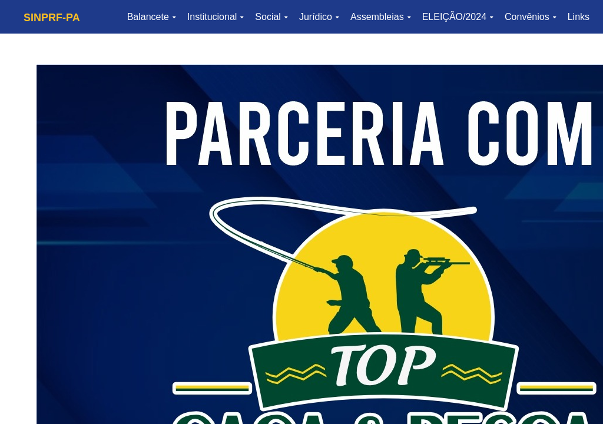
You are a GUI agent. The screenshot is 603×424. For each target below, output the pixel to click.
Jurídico (319, 17)
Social (271, 17)
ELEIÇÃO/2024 (457, 17)
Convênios (530, 17)
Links (578, 17)
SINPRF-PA (52, 18)
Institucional (215, 17)
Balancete (151, 17)
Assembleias (380, 17)
